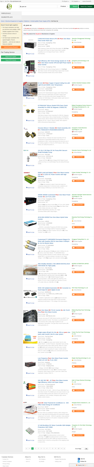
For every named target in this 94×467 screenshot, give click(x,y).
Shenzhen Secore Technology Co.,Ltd (81, 150)
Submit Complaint (7, 461)
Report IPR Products (11, 60)
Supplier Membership (60, 459)
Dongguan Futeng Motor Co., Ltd (80, 239)
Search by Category (86, 6)
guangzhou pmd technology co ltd (80, 60)
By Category (42, 459)
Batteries (26, 21)
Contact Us (5, 459)
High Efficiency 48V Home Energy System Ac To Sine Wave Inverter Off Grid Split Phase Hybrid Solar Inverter (54, 62)
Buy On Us (41, 457)
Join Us (28, 461)
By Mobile (41, 461)
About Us (28, 457)
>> (61, 448)
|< (26, 448)
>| (64, 448)
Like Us (82, 459)
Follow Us (83, 461)
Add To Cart (31, 53)
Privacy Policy (6, 463)
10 (58, 448)
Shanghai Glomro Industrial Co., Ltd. (81, 402)
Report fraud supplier (11, 56)
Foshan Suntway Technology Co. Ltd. (81, 172)
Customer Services (7, 457)
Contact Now (79, 46)
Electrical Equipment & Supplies (14, 21)
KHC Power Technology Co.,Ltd (80, 288)
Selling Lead (58, 461)
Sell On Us (57, 457)
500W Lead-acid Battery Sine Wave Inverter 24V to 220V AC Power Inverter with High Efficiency (53, 174)
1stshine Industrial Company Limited (81, 83)
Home (2, 21)
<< (29, 448)
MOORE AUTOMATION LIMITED (80, 263)
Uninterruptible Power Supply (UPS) (40, 21)
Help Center (6, 466)
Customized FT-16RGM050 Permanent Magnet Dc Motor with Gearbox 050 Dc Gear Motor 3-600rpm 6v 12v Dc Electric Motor (54, 241)
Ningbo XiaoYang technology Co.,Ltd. (81, 358)
